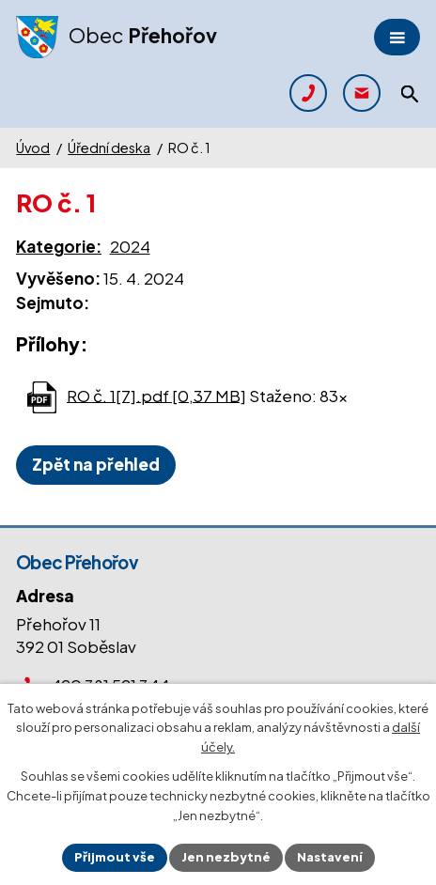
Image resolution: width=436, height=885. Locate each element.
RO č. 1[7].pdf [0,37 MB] (156, 394)
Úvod (33, 147)
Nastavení (330, 856)
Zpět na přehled (96, 464)
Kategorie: (58, 246)
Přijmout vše (114, 856)
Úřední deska (109, 147)
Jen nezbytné (226, 856)
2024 (130, 246)
